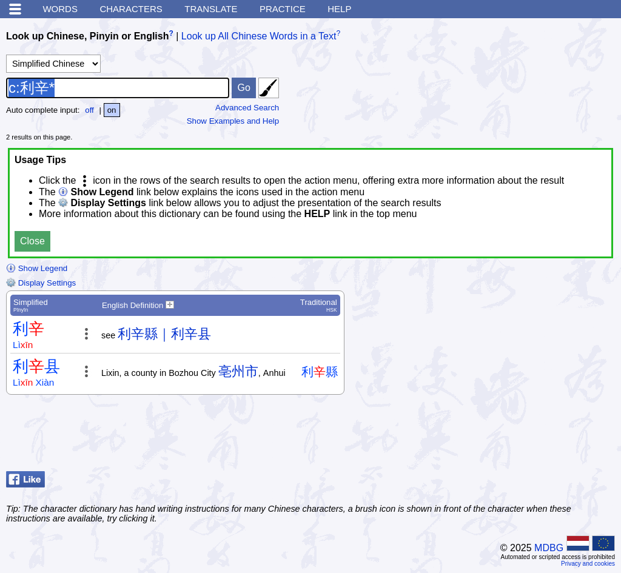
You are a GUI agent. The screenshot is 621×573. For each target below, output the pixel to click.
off (89, 110)
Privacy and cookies (588, 563)
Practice (283, 9)
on (111, 110)
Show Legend (36, 268)
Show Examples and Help (233, 121)
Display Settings (41, 282)
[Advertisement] (518, 436)
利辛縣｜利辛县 (164, 333)
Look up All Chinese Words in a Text (259, 36)
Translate (210, 9)
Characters (130, 9)
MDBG (548, 548)
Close (32, 241)
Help (339, 9)
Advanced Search (247, 107)
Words (60, 9)
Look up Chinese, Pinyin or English (87, 36)
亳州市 (238, 371)
